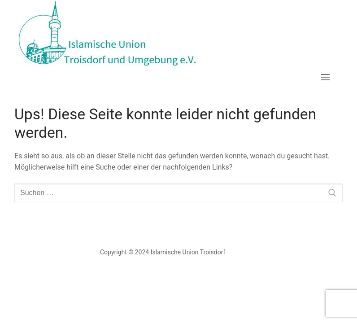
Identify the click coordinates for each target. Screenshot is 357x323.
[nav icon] (325, 77)
